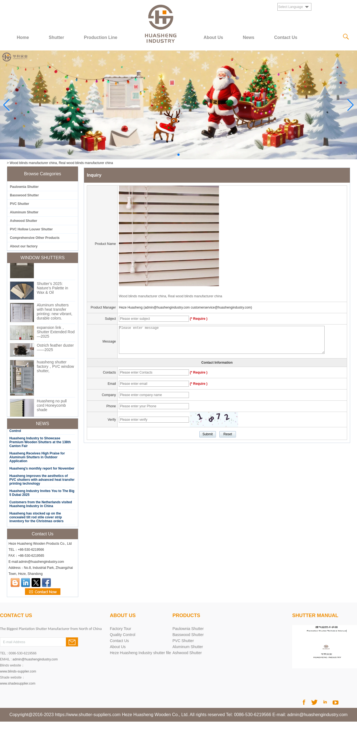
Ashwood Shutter (23, 221)
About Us (213, 37)
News (248, 37)
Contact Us (285, 37)
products (186, 615)
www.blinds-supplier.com (18, 671)
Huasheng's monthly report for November (41, 469)
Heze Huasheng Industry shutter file (140, 653)
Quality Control (122, 634)
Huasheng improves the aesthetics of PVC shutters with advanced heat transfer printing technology (41, 481)
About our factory (24, 246)
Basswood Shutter (24, 195)
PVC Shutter (19, 204)
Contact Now (42, 591)
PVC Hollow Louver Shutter (31, 229)
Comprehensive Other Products (35, 238)
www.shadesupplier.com (17, 683)
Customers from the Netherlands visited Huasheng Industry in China (40, 505)
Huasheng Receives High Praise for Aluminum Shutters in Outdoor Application (37, 458)
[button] (178, 155)
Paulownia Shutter (24, 187)
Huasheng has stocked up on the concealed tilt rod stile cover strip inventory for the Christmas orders (36, 518)
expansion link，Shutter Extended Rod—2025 (56, 333)
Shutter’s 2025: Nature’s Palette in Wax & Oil (52, 289)
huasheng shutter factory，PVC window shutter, (55, 367)
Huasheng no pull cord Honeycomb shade (52, 406)
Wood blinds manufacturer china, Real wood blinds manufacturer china (170, 296)
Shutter (56, 37)
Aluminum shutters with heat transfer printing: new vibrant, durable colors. (54, 313)
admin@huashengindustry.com (35, 659)
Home (23, 37)
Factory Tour (120, 628)
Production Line (100, 37)
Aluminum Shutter (24, 212)
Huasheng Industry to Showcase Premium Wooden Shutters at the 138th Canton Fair (40, 443)
